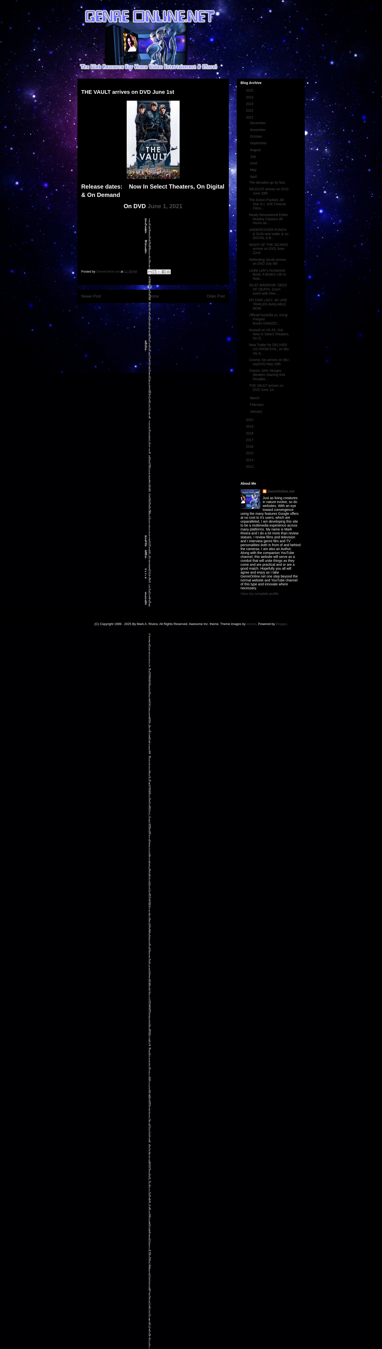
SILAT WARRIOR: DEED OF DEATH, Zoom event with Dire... (268, 289)
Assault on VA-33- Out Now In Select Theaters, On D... (269, 334)
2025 (250, 90)
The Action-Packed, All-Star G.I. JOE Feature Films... (267, 204)
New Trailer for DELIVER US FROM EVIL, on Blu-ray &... (269, 349)
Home (154, 296)
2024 (250, 97)
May (253, 170)
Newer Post (91, 296)
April (254, 177)
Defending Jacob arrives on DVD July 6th (267, 262)
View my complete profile (260, 594)
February (257, 405)
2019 (250, 426)
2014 (250, 460)
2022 (250, 110)
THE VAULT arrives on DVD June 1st (266, 388)
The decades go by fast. (267, 182)
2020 (250, 420)
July (253, 156)
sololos (251, 624)
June (254, 163)
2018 (250, 433)
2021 (250, 117)
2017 (250, 440)
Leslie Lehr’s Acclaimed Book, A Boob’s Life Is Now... (267, 274)
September (259, 143)
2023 (250, 104)
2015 (250, 453)
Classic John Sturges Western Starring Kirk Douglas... (267, 375)
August (255, 150)
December (258, 123)
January (256, 411)
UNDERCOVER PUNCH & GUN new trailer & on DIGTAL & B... (268, 234)
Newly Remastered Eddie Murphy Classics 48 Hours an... (268, 219)
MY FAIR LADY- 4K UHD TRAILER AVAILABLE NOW (268, 304)
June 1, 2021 (165, 206)
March (255, 398)
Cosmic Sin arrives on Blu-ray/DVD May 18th (269, 362)
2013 (250, 467)
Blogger (281, 624)
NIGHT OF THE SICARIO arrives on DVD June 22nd (268, 249)
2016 (250, 446)
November (258, 130)
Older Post (216, 296)
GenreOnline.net (281, 491)
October (256, 136)
